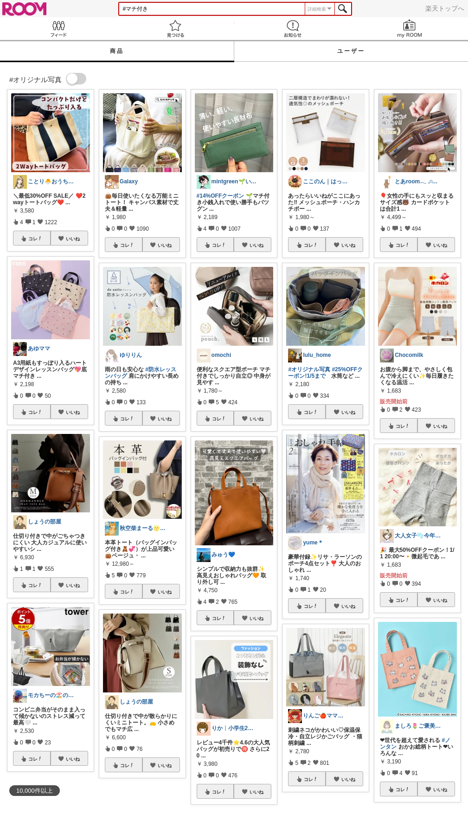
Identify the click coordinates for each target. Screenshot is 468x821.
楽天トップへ (444, 8)
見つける (175, 28)
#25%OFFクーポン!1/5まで (325, 372)
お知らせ (292, 28)
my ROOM (409, 28)
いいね (73, 238)
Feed (58, 28)
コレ (35, 238)
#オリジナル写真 (309, 369)
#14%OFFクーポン (220, 196)
